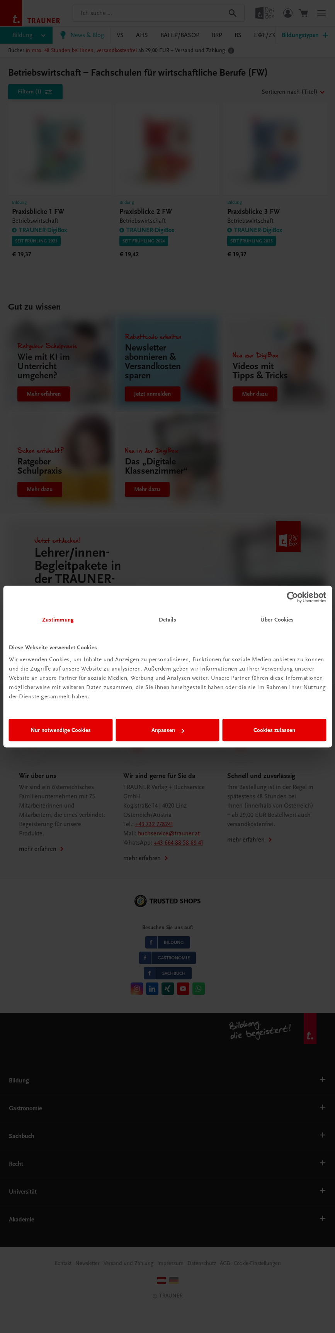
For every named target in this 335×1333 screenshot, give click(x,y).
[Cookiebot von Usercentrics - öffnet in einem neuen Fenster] (292, 597)
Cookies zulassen (274, 730)
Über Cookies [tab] (277, 619)
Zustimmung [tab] (58, 619)
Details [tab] (168, 619)
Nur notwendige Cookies (61, 730)
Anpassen (167, 730)
